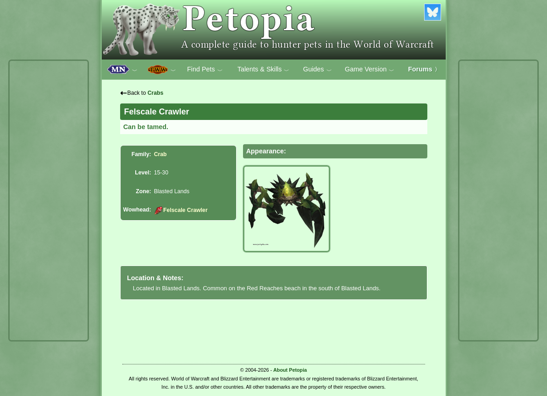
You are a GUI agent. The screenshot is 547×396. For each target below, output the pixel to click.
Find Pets (205, 69)
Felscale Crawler (181, 210)
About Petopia (290, 370)
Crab (160, 154)
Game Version (369, 69)
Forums (424, 69)
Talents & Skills (264, 69)
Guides (317, 69)
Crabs (156, 93)
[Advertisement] (48, 200)
